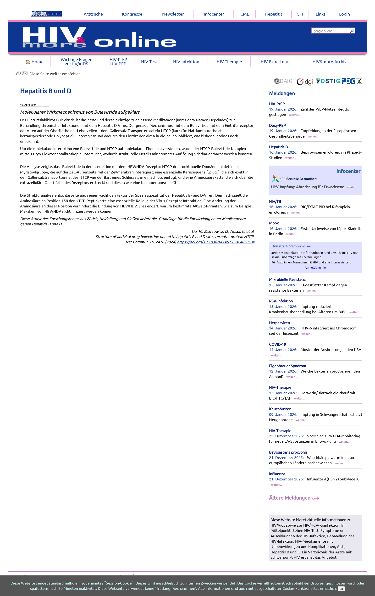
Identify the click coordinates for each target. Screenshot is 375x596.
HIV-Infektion (186, 61)
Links (320, 13)
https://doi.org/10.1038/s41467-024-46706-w (215, 241)
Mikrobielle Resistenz (287, 279)
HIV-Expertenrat (276, 61)
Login (344, 13)
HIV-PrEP (277, 103)
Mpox (274, 222)
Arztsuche (93, 13)
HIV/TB (275, 201)
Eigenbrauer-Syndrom (287, 365)
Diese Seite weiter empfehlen (48, 73)
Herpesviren (279, 322)
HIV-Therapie (280, 387)
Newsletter (173, 13)
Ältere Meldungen (294, 497)
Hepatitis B (278, 146)
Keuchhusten (280, 408)
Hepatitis (274, 13)
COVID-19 (277, 344)
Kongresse (132, 13)
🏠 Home (34, 61)
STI (300, 13)
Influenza (277, 473)
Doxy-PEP (277, 125)
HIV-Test (149, 61)
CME (244, 13)
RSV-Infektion (281, 300)
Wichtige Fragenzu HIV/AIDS (76, 61)
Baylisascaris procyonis (288, 452)
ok (341, 588)
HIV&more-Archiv (330, 61)
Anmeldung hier (316, 267)
